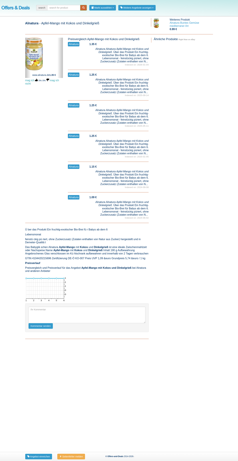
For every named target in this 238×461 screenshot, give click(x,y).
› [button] (60, 39)
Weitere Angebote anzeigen (137, 7)
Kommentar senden (41, 431)
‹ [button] (27, 39)
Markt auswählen (102, 7)
